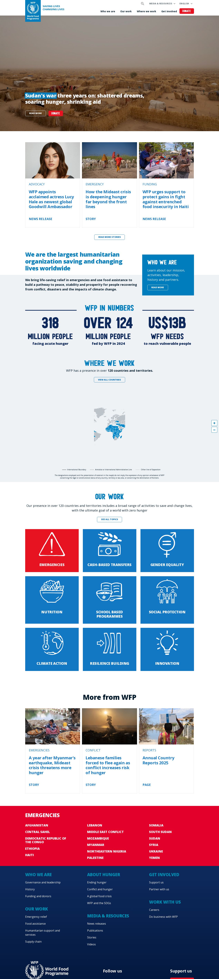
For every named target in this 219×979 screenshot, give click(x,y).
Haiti (29, 855)
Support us (156, 882)
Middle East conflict (105, 832)
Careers (154, 910)
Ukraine (156, 851)
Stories (91, 937)
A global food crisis (99, 896)
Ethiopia (32, 848)
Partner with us (159, 889)
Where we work (146, 11)
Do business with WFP (163, 917)
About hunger (103, 874)
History (30, 889)
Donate (186, 11)
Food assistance (35, 924)
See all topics (109, 519)
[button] (214, 423)
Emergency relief (36, 917)
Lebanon (94, 825)
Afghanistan (36, 825)
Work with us (165, 902)
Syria (153, 845)
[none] (109, 73)
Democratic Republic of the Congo (45, 840)
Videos (91, 944)
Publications (95, 930)
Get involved (169, 11)
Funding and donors (38, 896)
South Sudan (160, 832)
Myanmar (95, 845)
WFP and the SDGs (99, 903)
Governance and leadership (43, 882)
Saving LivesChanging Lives (53, 8)
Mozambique (98, 838)
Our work (126, 11)
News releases (96, 924)
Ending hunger (96, 882)
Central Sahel (37, 832)
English (184, 3)
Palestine (95, 858)
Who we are (107, 11)
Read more (35, 113)
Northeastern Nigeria (106, 851)
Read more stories (109, 237)
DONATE (55, 113)
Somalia (156, 825)
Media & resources (160, 3)
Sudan (154, 838)
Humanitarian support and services (42, 933)
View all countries (109, 379)
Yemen (154, 858)
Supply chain (33, 941)
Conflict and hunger (100, 889)
